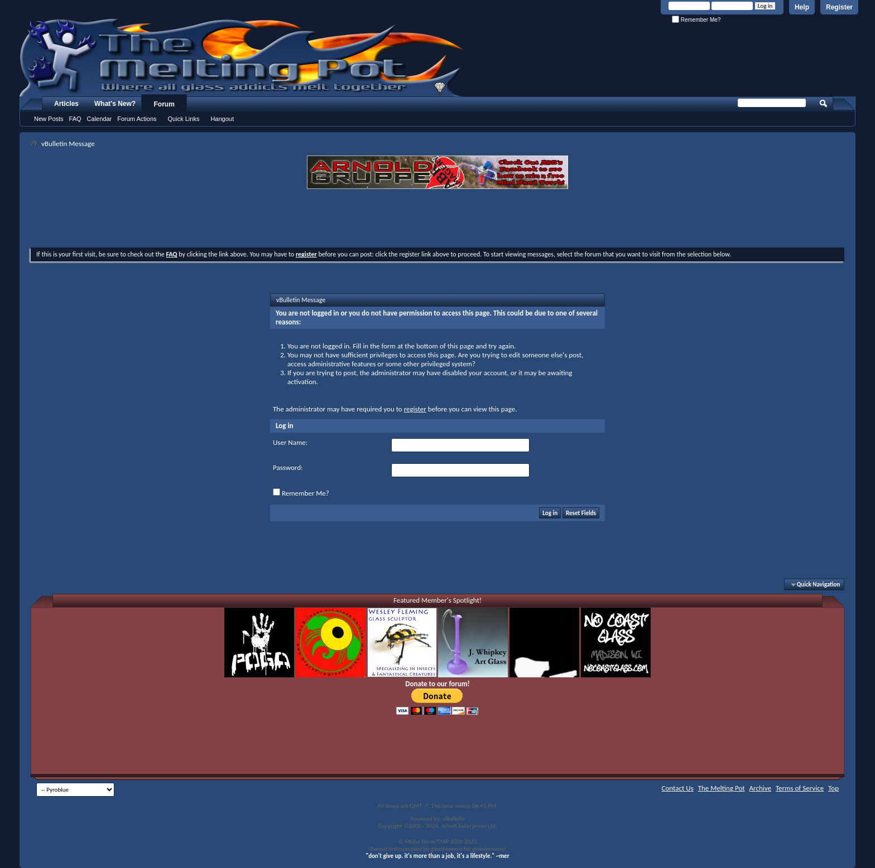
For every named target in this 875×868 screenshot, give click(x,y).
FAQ (75, 118)
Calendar (99, 118)
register (415, 409)
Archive (760, 788)
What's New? (115, 104)
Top (833, 788)
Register (839, 7)
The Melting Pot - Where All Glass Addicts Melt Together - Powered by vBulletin (242, 57)
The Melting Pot (721, 788)
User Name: (290, 442)
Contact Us (678, 788)
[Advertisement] (437, 220)
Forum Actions (136, 118)
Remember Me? (696, 20)
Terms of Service (800, 788)
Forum (164, 104)
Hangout (222, 118)
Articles (66, 104)
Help (802, 7)
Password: (287, 467)
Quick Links (184, 118)
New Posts (49, 118)
